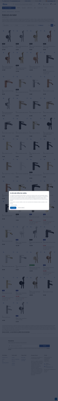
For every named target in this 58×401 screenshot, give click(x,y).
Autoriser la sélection (21, 207)
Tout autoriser (13, 207)
